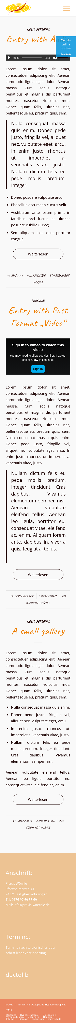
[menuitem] (64, 8)
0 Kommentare (36, 275)
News (31, 29)
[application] (38, 58)
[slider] (32, 57)
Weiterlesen (38, 253)
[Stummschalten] (55, 58)
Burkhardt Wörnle (38, 603)
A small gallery (38, 631)
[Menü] (64, 8)
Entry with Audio (38, 39)
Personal (42, 29)
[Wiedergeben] (9, 58)
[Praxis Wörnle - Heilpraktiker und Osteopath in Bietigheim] (31, 8)
